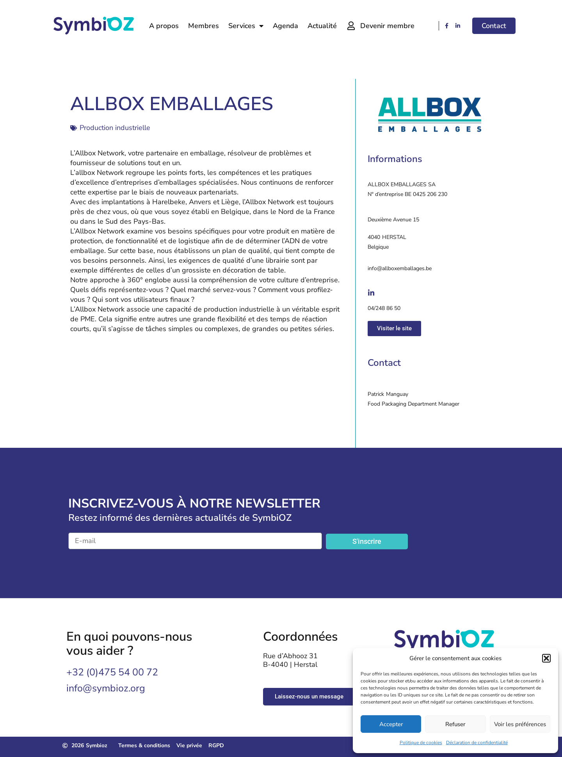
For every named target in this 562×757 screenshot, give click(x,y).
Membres (203, 25)
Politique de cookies (421, 742)
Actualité (322, 25)
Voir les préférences (520, 724)
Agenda (285, 25)
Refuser (455, 724)
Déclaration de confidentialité (477, 742)
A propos (164, 25)
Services (245, 25)
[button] (546, 658)
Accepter (391, 724)
